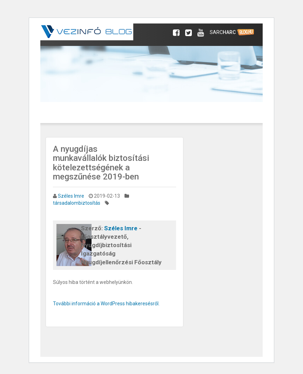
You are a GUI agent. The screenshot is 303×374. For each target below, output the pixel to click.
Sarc (232, 32)
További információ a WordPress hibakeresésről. (106, 303)
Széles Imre (71, 196)
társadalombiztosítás (76, 203)
